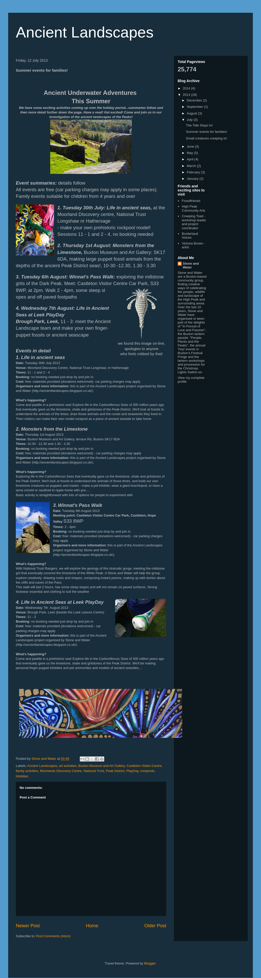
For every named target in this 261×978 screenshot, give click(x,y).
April (190, 159)
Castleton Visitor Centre (144, 766)
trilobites (22, 776)
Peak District (115, 771)
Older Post (155, 925)
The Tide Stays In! (199, 125)
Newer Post (28, 925)
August (192, 113)
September (195, 107)
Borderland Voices (190, 236)
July (190, 120)
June (191, 146)
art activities (67, 766)
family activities (27, 771)
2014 (187, 88)
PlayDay (132, 771)
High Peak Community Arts (193, 208)
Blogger (149, 963)
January (193, 179)
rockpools (147, 771)
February (194, 172)
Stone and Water (191, 265)
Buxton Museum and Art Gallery (101, 766)
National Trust (94, 771)
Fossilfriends (191, 201)
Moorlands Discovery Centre (61, 771)
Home (92, 925)
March (192, 166)
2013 (187, 95)
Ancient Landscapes (84, 32)
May (190, 153)
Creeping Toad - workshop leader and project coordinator (194, 222)
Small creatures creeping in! (206, 138)
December (195, 100)
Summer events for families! (206, 132)
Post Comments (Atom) (53, 936)
